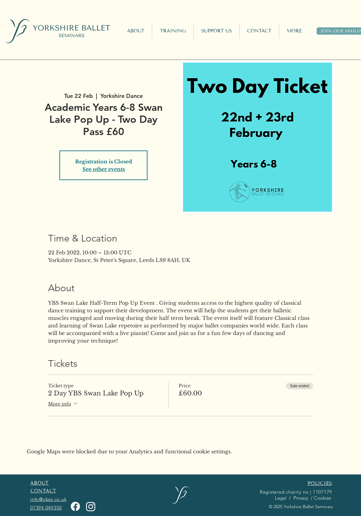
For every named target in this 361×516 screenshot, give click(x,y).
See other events (103, 169)
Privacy (300, 498)
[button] (172, 31)
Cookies (323, 498)
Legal (280, 498)
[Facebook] (75, 506)
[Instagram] (91, 506)
